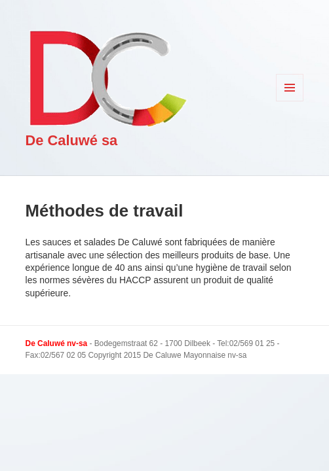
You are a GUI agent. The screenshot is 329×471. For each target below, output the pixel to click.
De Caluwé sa (72, 140)
